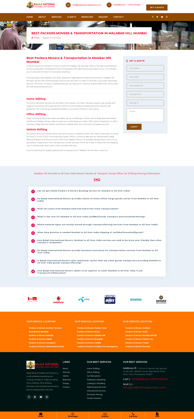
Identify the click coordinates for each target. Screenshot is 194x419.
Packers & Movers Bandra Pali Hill (141, 334)
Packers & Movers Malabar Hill (91, 334)
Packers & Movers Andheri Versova (45, 327)
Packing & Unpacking (96, 378)
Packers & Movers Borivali (41, 334)
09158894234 (116, 5)
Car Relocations (93, 374)
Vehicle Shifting (36, 129)
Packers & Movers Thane (137, 341)
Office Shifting (36, 114)
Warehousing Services (96, 386)
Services (56, 17)
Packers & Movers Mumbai (137, 345)
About (42, 17)
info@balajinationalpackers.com (86, 5)
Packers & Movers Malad (40, 338)
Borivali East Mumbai (38, 330)
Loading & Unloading (96, 382)
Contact (118, 17)
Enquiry (103, 17)
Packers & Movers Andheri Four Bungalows (97, 345)
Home (29, 17)
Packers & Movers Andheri (137, 327)
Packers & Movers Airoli (136, 330)
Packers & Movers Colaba (89, 341)
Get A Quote (157, 7)
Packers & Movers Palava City (139, 338)
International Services (96, 389)
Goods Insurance (94, 397)
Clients (71, 17)
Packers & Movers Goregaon (42, 341)
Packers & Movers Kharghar (90, 338)
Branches (87, 17)
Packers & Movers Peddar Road (92, 327)
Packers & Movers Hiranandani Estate (46, 345)
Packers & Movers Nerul (88, 330)
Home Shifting (36, 98)
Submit (134, 127)
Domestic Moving (94, 393)
